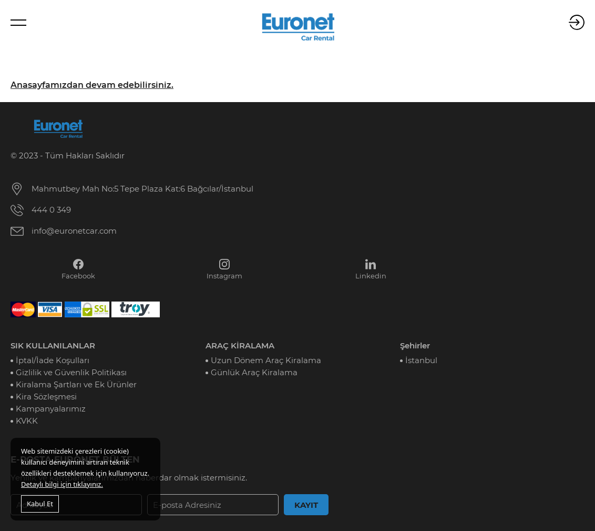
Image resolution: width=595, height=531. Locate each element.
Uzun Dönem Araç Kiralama (266, 360)
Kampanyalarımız (51, 409)
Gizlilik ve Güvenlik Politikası (71, 372)
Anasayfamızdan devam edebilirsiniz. (92, 85)
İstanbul (421, 360)
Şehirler (415, 345)
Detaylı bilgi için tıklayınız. (62, 484)
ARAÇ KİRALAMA (240, 345)
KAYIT (306, 505)
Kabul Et (40, 503)
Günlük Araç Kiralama (254, 372)
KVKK (27, 421)
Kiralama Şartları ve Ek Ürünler (76, 384)
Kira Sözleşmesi (46, 397)
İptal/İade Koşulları (52, 360)
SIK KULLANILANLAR (53, 345)
